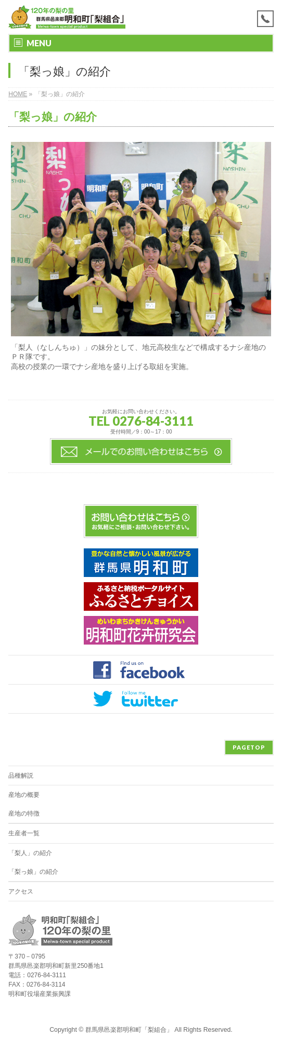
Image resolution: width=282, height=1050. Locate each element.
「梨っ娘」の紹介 (33, 871)
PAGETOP (249, 747)
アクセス (20, 891)
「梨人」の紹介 (30, 853)
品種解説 (20, 775)
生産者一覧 (24, 833)
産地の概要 (24, 794)
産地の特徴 (24, 813)
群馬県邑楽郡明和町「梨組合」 (129, 1029)
